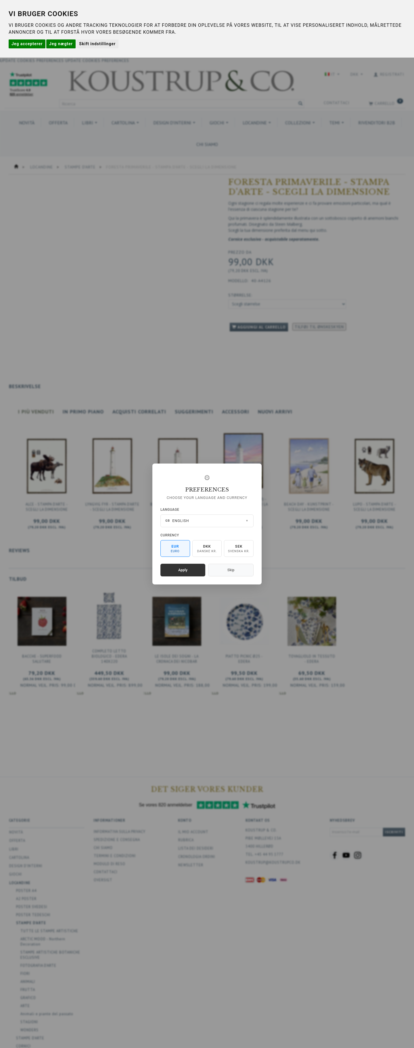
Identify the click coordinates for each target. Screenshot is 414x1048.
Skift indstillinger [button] (97, 43)
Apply (182, 570)
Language (169, 510)
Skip (230, 570)
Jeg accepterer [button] (27, 43)
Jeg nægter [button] (61, 43)
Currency (169, 535)
